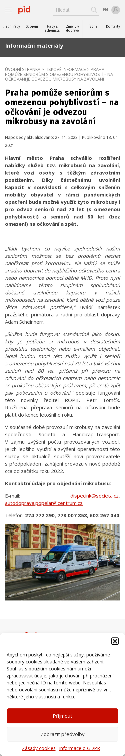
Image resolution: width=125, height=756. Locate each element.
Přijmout (62, 715)
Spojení (32, 27)
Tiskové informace (65, 69)
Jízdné (93, 27)
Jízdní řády (11, 27)
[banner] (24, 10)
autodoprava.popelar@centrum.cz (44, 503)
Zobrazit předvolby (63, 734)
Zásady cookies (39, 748)
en (105, 10)
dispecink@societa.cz (94, 495)
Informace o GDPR (79, 748)
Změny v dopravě (72, 29)
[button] (115, 641)
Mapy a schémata (52, 29)
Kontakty (113, 27)
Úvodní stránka (22, 69)
